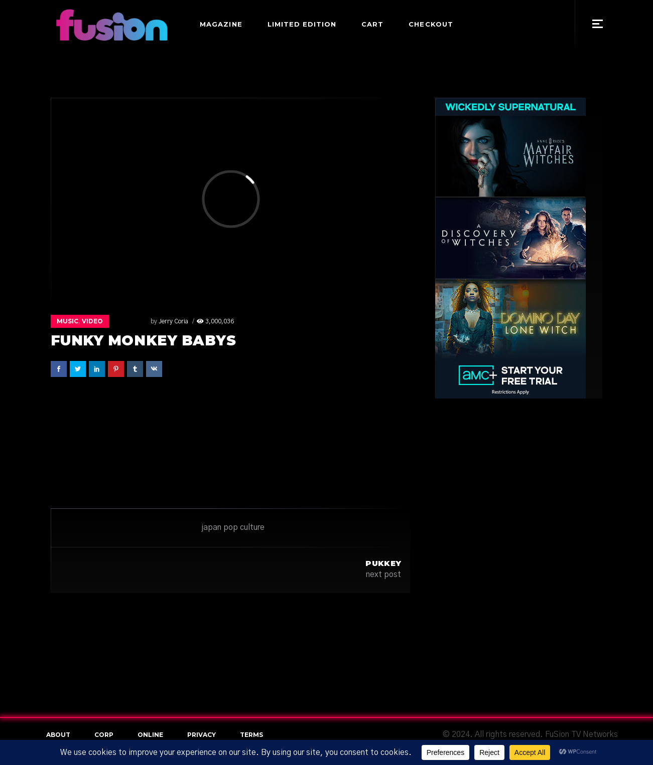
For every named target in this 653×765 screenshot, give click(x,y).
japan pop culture (233, 527)
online (150, 734)
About (58, 734)
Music (67, 321)
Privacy (201, 734)
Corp (103, 734)
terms (251, 734)
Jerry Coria (140, 321)
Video (92, 321)
